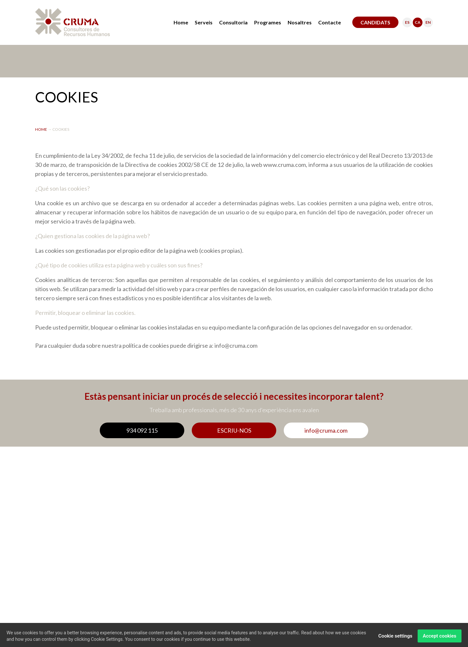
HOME (41, 129)
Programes (267, 22)
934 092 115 (142, 430)
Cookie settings (395, 637)
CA (418, 22)
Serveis (204, 22)
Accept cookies (439, 637)
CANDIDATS (375, 22)
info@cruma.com (326, 430)
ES (407, 22)
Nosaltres (300, 22)
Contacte (329, 22)
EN (428, 22)
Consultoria (233, 22)
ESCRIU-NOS (234, 430)
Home (181, 22)
